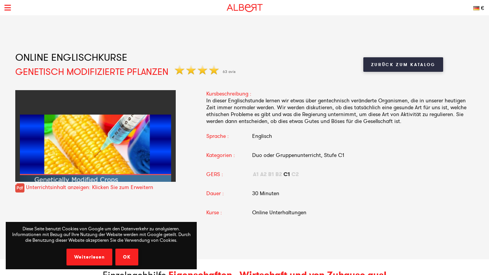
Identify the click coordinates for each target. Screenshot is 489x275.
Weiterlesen (89, 257)
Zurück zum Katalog (403, 64)
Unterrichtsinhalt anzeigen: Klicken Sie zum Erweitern (84, 187)
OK (127, 257)
